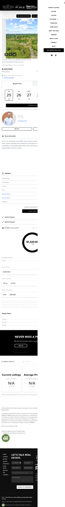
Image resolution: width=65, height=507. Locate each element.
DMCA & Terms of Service (51, 504)
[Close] (61, 489)
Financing (6, 451)
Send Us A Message (25, 474)
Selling (5, 449)
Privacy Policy (40, 504)
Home (4, 442)
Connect (5, 462)
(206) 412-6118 (39, 467)
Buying (5, 446)
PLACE (4, 486)
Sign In (58, 2)
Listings (5, 444)
